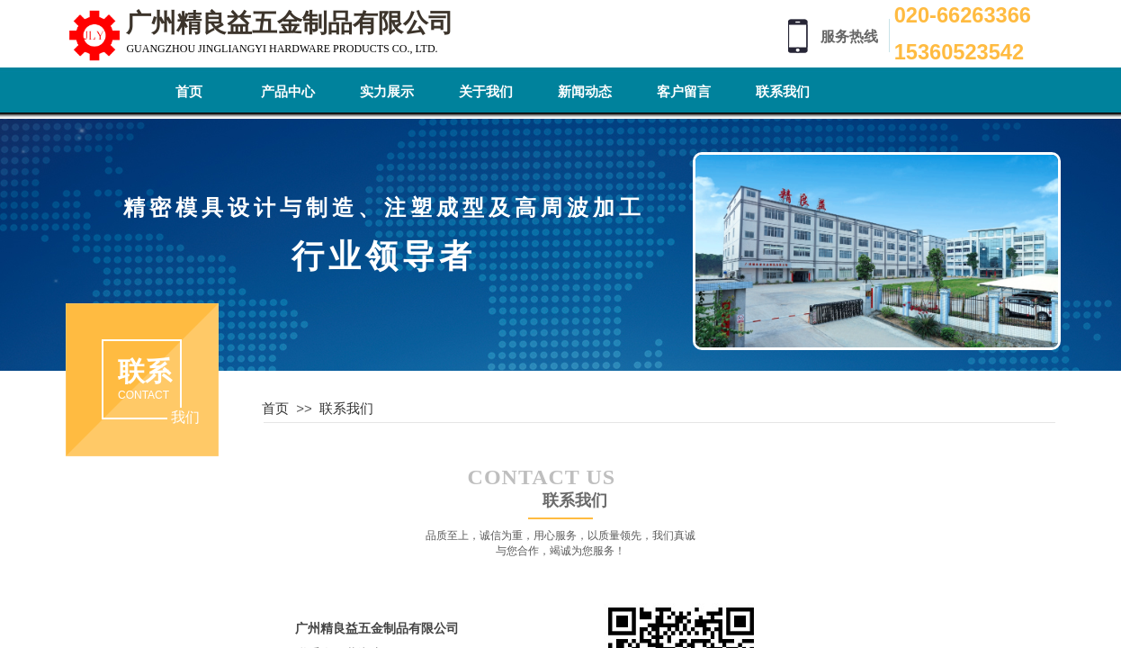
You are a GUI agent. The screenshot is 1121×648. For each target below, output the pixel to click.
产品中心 (288, 92)
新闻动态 (585, 92)
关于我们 (486, 92)
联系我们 (783, 92)
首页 (188, 92)
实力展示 (387, 92)
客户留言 (684, 92)
